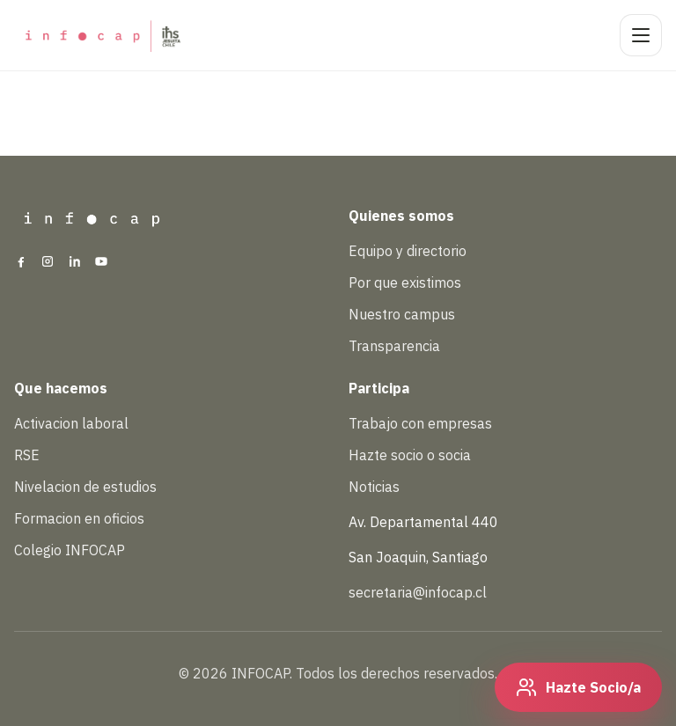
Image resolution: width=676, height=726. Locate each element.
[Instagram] (47, 263)
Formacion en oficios (79, 518)
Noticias (374, 486)
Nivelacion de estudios (85, 486)
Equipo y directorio (408, 251)
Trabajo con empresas (420, 423)
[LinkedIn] (75, 263)
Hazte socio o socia (410, 455)
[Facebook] (21, 263)
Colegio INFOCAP (69, 550)
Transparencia (394, 346)
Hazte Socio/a (593, 687)
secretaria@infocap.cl (418, 592)
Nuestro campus (402, 314)
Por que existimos (405, 282)
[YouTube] (101, 263)
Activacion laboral (71, 423)
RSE (27, 455)
